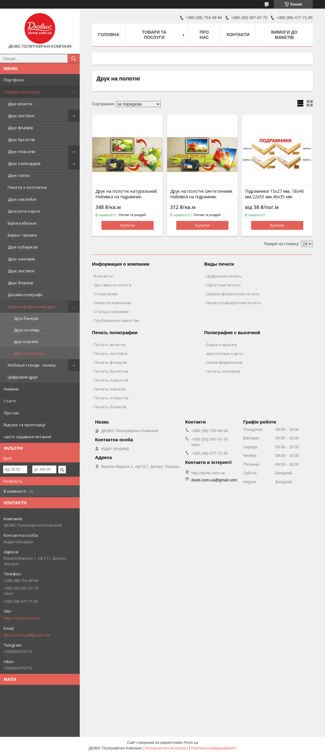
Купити (127, 225)
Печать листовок (111, 353)
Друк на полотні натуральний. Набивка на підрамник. (126, 194)
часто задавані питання (27, 436)
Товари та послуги (22, 92)
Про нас (11, 413)
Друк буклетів (21, 139)
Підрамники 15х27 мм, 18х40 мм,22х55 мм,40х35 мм (274, 194)
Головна (108, 34)
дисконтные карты (224, 353)
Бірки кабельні (22, 223)
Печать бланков (110, 406)
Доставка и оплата (112, 285)
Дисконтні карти (24, 211)
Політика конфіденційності (213, 748)
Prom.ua (191, 743)
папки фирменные (224, 362)
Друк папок (19, 175)
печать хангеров (223, 371)
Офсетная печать (223, 285)
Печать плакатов (111, 380)
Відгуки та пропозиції (24, 424)
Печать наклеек (110, 389)
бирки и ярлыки (221, 344)
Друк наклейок (22, 199)
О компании (106, 294)
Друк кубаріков (23, 247)
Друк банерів (26, 318)
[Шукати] (73, 58)
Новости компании (112, 302)
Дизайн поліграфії (25, 294)
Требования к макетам (116, 320)
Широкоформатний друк (32, 306)
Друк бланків (20, 283)
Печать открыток (111, 398)
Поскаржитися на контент (166, 748)
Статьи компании (111, 311)
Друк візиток (20, 103)
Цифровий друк (23, 377)
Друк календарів (24, 163)
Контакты (103, 276)
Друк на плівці (26, 330)
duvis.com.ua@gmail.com (27, 635)
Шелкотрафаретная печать (233, 302)
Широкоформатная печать (233, 294)
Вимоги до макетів (284, 35)
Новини (11, 389)
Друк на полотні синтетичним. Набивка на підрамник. (201, 194)
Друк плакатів (21, 151)
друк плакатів (26, 341)
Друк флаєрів (20, 127)
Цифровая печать (224, 276)
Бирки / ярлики (22, 235)
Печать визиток (110, 344)
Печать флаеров (110, 362)
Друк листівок (21, 115)
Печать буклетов (111, 371)
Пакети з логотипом (27, 187)
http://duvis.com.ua (22, 618)
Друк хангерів (21, 259)
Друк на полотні (28, 353)
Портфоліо (14, 80)
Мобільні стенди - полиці (31, 365)
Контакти (238, 34)
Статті (10, 401)
